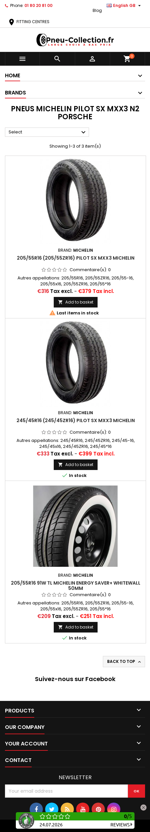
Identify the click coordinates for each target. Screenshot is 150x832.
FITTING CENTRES (28, 21)
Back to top (124, 662)
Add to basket (75, 302)
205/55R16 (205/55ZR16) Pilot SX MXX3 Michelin (76, 258)
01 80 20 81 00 (38, 5)
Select (48, 132)
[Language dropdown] (124, 5)
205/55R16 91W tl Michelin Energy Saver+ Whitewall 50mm (75, 586)
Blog (97, 10)
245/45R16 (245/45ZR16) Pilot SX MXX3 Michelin (75, 420)
